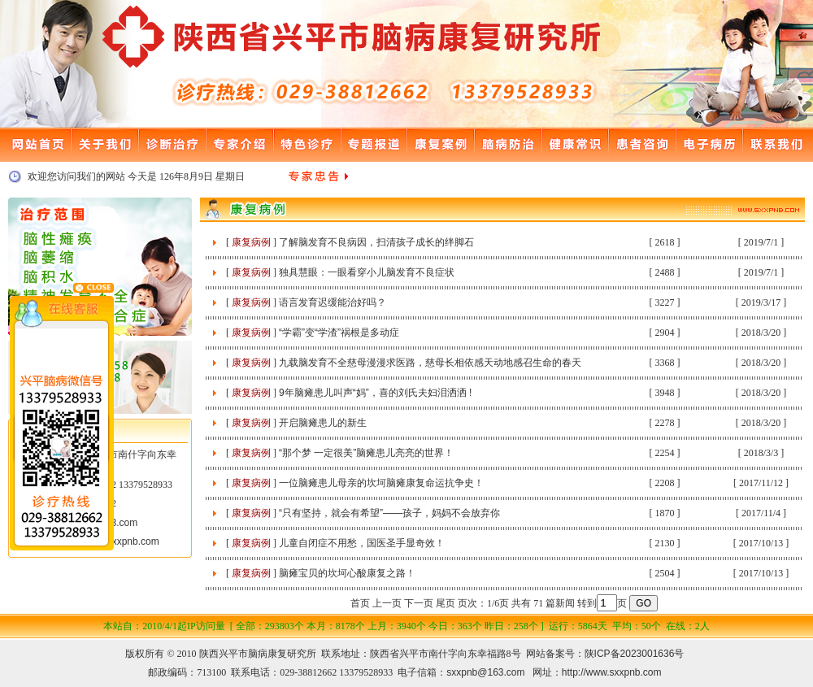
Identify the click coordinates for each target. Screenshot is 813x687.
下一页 (418, 603)
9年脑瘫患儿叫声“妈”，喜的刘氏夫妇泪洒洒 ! (375, 392)
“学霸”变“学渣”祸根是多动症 (339, 332)
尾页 (445, 603)
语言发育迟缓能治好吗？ (332, 302)
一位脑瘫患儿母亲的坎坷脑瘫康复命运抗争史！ (381, 483)
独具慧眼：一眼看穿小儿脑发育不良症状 (366, 272)
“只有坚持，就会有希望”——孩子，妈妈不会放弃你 (389, 513)
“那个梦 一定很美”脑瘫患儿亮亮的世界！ (366, 453)
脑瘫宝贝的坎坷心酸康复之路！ (347, 573)
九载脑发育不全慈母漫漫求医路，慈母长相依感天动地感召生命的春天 (430, 362)
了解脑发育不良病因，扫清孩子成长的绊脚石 (376, 242)
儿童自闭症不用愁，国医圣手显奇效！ (362, 543)
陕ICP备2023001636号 (635, 653)
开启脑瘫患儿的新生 (323, 422)
